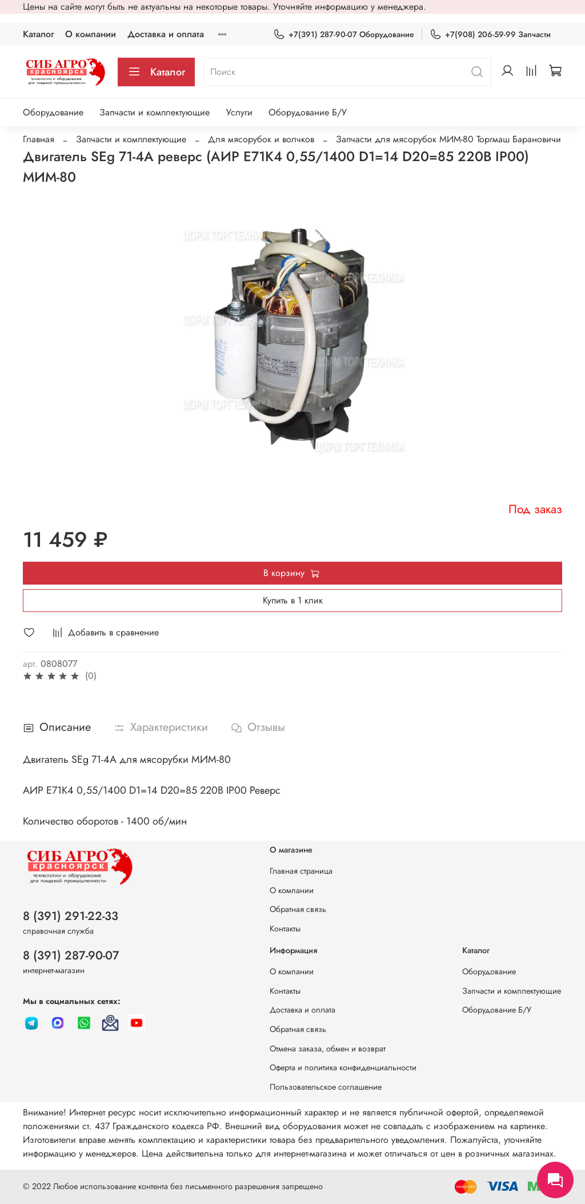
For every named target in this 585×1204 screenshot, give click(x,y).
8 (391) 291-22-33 (70, 916)
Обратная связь (298, 909)
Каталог (38, 34)
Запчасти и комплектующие (154, 112)
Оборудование (53, 112)
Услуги (239, 112)
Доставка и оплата (165, 34)
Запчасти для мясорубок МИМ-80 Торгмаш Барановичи (448, 139)
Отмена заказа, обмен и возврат (328, 1048)
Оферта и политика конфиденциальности (343, 1067)
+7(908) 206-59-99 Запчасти (490, 35)
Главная (38, 139)
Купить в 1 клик (293, 600)
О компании (90, 34)
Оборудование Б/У (308, 112)
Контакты (285, 928)
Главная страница (301, 871)
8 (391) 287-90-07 (71, 955)
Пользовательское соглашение (326, 1087)
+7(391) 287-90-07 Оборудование (343, 35)
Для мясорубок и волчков (261, 139)
